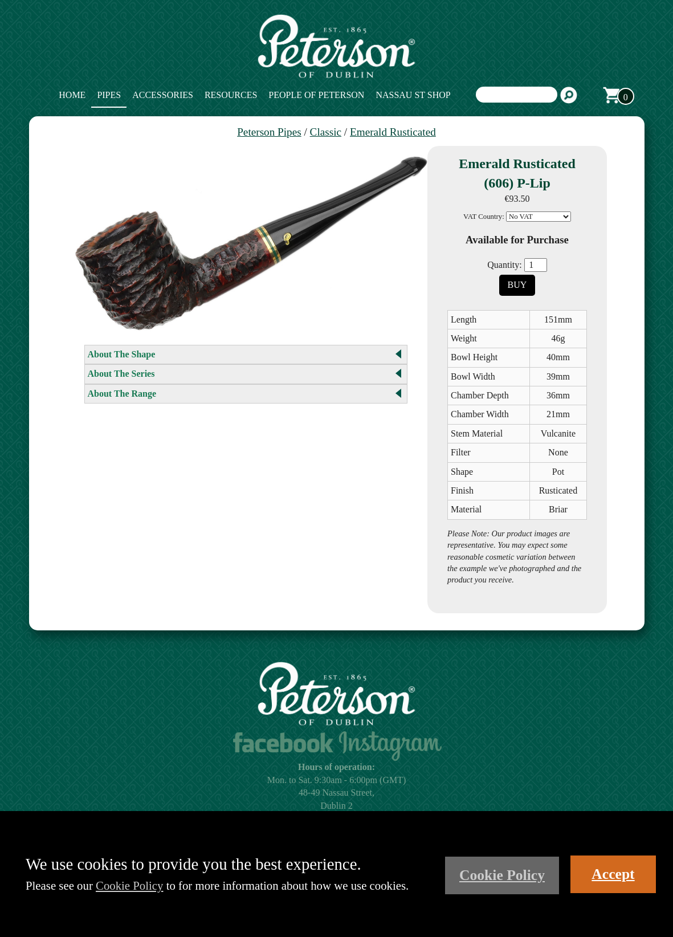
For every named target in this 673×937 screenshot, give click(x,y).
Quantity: (504, 265)
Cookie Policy (129, 885)
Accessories (162, 95)
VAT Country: (483, 217)
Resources (231, 95)
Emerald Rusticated (393, 132)
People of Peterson (316, 95)
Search (568, 95)
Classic (325, 132)
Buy (517, 285)
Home (72, 95)
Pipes (109, 95)
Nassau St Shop (413, 95)
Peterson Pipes (269, 132)
